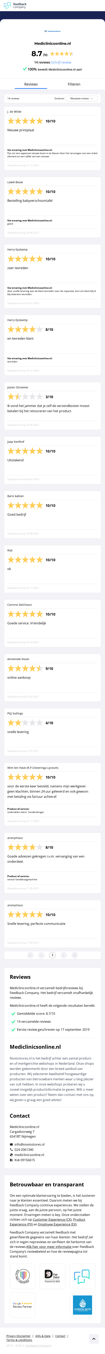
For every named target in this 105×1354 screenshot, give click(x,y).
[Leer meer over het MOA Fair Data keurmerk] (52, 1276)
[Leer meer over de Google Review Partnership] (22, 1305)
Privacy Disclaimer (18, 1336)
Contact (60, 1336)
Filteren (74, 84)
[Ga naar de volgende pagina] (63, 955)
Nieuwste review (82, 98)
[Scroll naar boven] (94, 1339)
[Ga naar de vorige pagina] (41, 955)
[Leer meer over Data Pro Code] (22, 1276)
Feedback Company (39, 1345)
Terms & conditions (19, 1340)
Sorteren (59, 98)
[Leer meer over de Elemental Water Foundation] (82, 1305)
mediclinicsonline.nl (29, 1155)
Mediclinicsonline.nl (52, 43)
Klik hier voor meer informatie (49, 1247)
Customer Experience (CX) (52, 1219)
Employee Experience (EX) (57, 1224)
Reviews (31, 84)
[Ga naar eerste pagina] (30, 955)
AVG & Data (43, 1336)
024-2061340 (24, 1149)
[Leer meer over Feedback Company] (82, 1276)
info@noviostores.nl (30, 1144)
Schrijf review (61, 62)
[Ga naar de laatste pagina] (75, 955)
